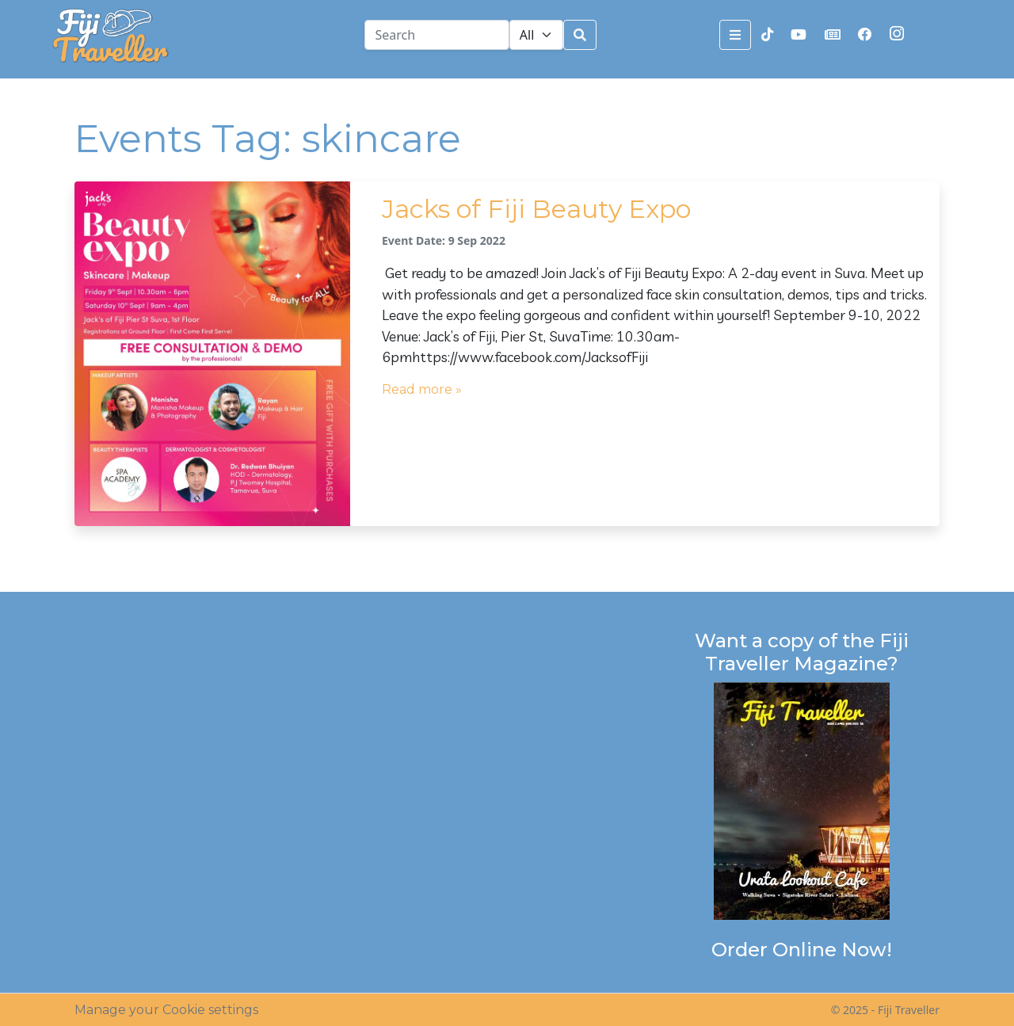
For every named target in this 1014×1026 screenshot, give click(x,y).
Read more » (422, 389)
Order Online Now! (801, 949)
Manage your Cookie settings (166, 1009)
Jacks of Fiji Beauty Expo (536, 208)
